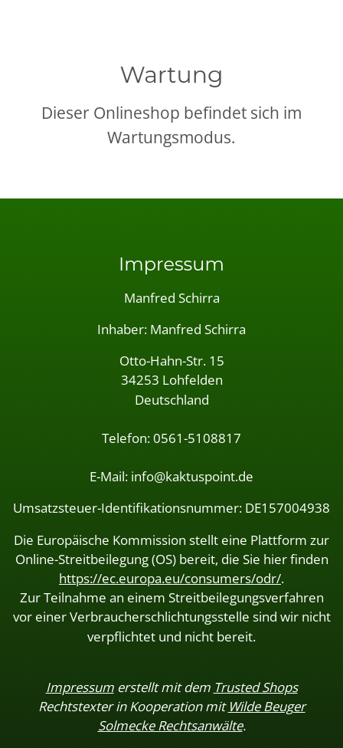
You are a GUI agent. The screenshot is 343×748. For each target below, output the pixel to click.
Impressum (80, 687)
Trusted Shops (256, 687)
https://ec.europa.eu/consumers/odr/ (170, 578)
